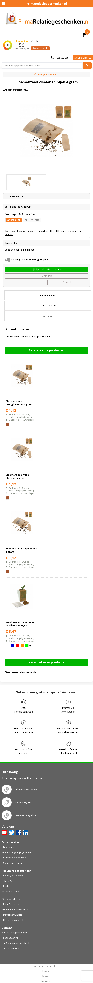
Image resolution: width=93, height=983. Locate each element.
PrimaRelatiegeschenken (14, 926)
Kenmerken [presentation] (47, 309)
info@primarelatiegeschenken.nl (18, 936)
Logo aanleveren (11, 840)
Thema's (7, 874)
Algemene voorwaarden (45, 959)
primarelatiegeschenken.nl (45, 979)
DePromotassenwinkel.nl (15, 902)
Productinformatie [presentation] (47, 299)
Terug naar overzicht (48, 74)
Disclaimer (46, 974)
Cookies (45, 969)
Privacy (45, 964)
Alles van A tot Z (11, 885)
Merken (7, 879)
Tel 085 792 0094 (10, 931)
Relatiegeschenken (13, 869)
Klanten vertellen (10, 942)
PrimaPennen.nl (11, 897)
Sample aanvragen (13, 856)
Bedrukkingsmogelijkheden (17, 846)
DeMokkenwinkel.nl (13, 908)
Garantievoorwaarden (14, 851)
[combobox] (43, 65)
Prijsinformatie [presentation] (47, 289)
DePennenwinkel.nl (13, 913)
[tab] (47, 289)
